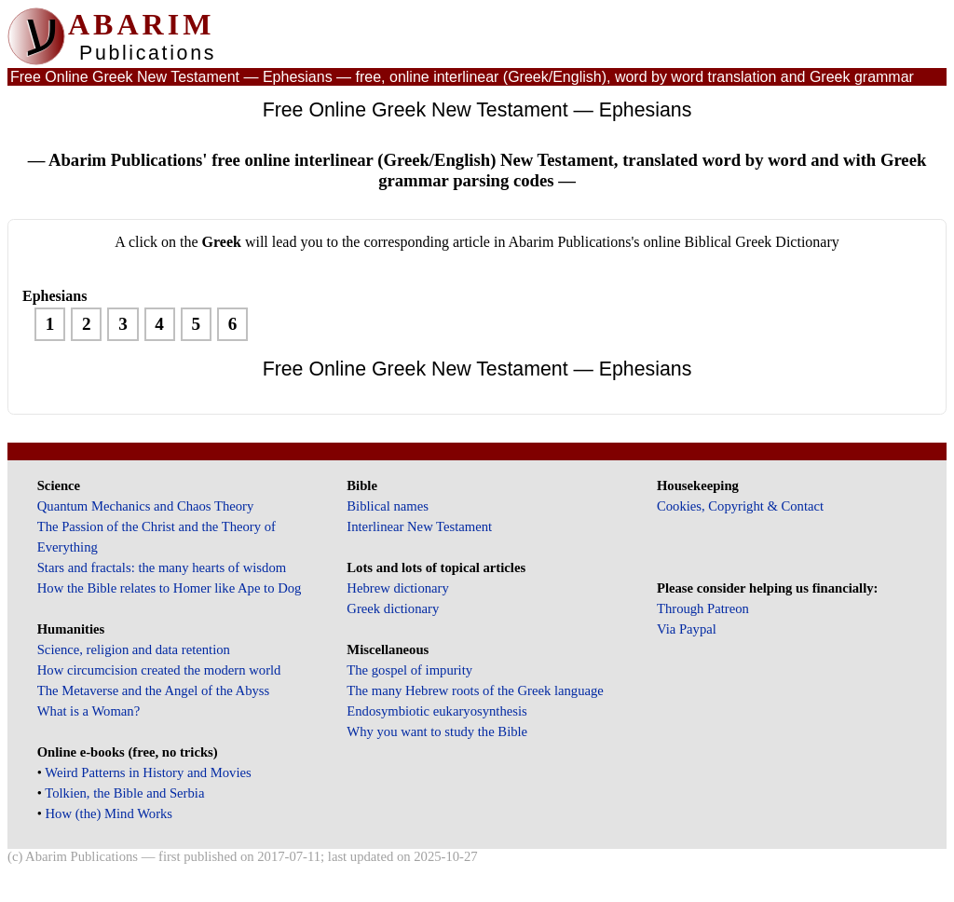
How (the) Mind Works (109, 813)
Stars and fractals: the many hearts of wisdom (161, 567)
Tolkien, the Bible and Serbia (124, 793)
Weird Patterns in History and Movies (148, 772)
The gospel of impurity (409, 670)
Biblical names (388, 506)
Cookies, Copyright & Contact (740, 506)
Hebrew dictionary (397, 588)
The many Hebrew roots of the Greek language (475, 690)
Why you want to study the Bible (437, 731)
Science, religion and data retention (133, 649)
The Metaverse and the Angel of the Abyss (153, 690)
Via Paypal (686, 629)
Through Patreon (703, 608)
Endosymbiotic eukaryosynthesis (436, 711)
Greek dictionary (393, 608)
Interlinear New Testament (419, 526)
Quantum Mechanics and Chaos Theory (145, 506)
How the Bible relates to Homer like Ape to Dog (169, 588)
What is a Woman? (88, 711)
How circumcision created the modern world (159, 670)
